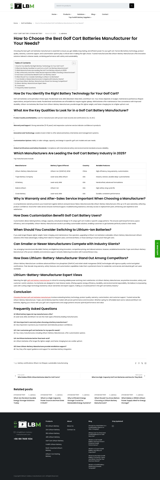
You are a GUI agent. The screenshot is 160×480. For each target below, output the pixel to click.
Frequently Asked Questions (26, 88)
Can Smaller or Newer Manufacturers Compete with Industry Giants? (40, 79)
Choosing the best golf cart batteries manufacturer (32, 297)
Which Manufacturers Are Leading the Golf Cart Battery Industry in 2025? (41, 70)
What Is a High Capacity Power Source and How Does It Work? (52, 400)
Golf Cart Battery (26, 23)
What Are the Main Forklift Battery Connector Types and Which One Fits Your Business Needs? (97, 458)
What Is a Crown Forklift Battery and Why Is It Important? (96, 450)
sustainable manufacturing (58, 363)
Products (49, 421)
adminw (64, 33)
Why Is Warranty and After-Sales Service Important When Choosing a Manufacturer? (45, 73)
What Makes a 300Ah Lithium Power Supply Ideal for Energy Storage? (133, 400)
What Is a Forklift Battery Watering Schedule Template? (96, 466)
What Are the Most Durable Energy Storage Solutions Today (25, 400)
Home (16, 23)
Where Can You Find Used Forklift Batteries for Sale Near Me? (97, 434)
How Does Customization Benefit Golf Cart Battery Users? (36, 75)
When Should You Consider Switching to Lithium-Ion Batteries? (37, 77)
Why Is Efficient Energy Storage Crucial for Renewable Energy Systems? (79, 400)
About (69, 421)
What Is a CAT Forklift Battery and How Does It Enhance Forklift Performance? (96, 442)
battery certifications (25, 363)
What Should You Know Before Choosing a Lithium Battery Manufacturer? (106, 400)
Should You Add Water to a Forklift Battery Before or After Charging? (97, 427)
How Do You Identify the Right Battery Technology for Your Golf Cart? (40, 66)
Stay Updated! (117, 421)
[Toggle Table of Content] (73, 63)
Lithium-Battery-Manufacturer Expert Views (31, 83)
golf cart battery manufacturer (38, 280)
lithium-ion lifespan (41, 363)
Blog (90, 421)
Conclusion (21, 86)
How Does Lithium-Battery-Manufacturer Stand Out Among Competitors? (41, 81)
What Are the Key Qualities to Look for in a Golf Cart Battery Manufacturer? (42, 68)
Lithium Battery (36, 33)
